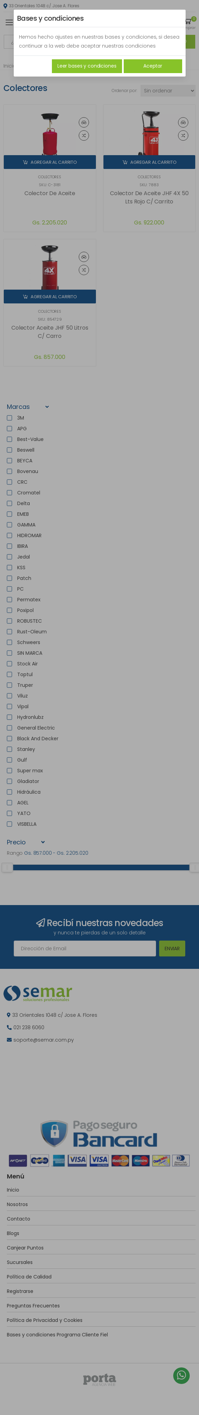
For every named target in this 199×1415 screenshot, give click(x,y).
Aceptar (152, 65)
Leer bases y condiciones (87, 65)
